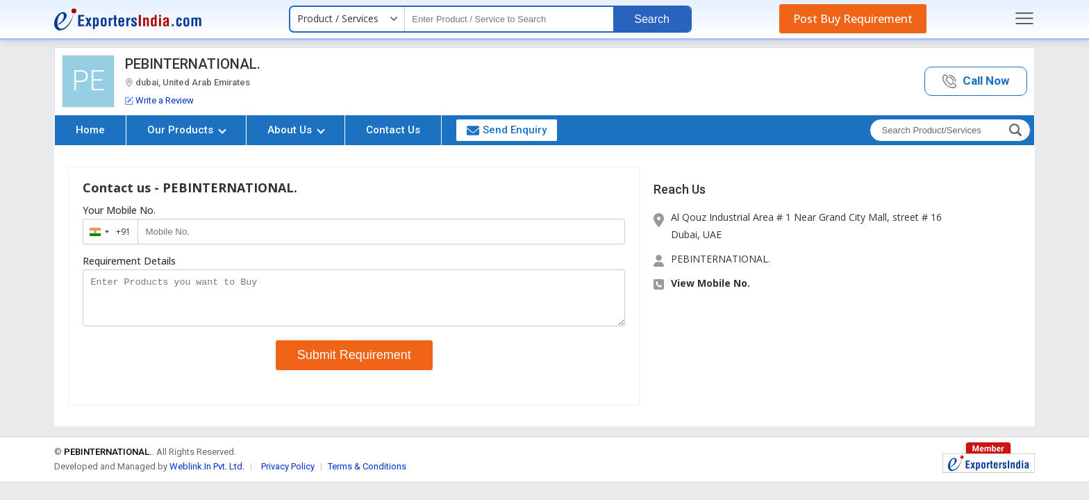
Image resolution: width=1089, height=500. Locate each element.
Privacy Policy (288, 474)
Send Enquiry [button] (507, 130)
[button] (975, 81)
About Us (296, 130)
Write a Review (159, 100)
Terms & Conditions (367, 474)
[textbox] (509, 19)
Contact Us (393, 130)
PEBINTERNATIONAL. (192, 64)
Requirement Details (129, 261)
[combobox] (107, 231)
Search (652, 19)
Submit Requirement (354, 363)
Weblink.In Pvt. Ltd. (206, 474)
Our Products (186, 130)
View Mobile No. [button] (710, 283)
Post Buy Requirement (853, 18)
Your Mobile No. (119, 210)
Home (90, 130)
